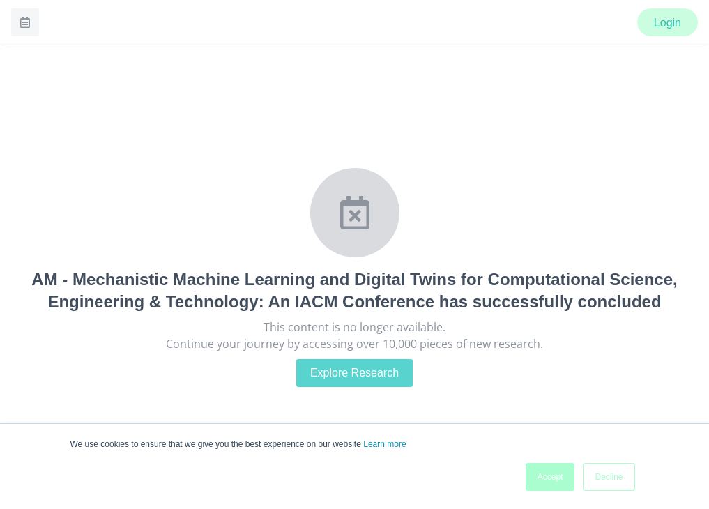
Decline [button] (609, 477)
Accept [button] (550, 477)
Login (667, 23)
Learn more (384, 444)
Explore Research (354, 373)
